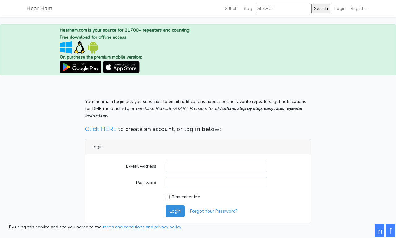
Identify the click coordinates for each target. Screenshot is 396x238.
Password (146, 182)
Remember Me (186, 197)
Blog (247, 8)
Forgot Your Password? (214, 211)
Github (231, 8)
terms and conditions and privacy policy (142, 227)
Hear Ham (39, 8)
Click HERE (101, 129)
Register (359, 8)
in (379, 231)
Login (340, 8)
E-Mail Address (141, 166)
